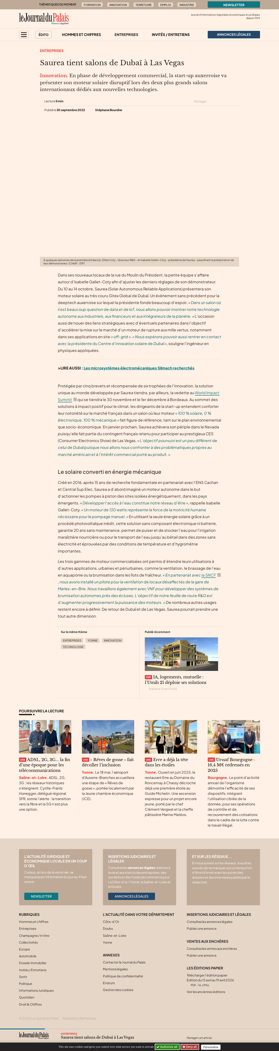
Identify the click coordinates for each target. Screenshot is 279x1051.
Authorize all (167, 1047)
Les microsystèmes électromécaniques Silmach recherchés (139, 368)
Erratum (109, 983)
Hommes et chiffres (81, 34)
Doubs (108, 928)
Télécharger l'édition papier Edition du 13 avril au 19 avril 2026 (210, 980)
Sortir (23, 977)
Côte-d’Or (111, 922)
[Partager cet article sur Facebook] (220, 101)
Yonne (93, 640)
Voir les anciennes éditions (206, 992)
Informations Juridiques (36, 990)
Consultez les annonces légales (209, 922)
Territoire (144, 5)
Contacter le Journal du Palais (124, 962)
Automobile (27, 956)
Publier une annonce (202, 928)
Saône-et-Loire (114, 935)
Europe (24, 949)
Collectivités (28, 942)
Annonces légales (131, 896)
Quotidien (26, 997)
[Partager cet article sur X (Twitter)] (213, 101)
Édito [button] (44, 35)
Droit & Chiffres (30, 1004)
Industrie (186, 5)
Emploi (165, 5)
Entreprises (126, 34)
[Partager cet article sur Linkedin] (228, 101)
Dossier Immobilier (33, 963)
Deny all (191, 1047)
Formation (92, 5)
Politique (25, 984)
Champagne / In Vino (34, 935)
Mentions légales (115, 969)
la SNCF (209, 575)
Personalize (211, 1047)
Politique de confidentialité (123, 976)
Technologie (73, 647)
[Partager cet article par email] (236, 101)
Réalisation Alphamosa (79, 1018)
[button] (24, 35)
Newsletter (234, 5)
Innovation (118, 5)
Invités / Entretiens (171, 34)
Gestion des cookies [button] (118, 990)
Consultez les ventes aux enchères (212, 948)
